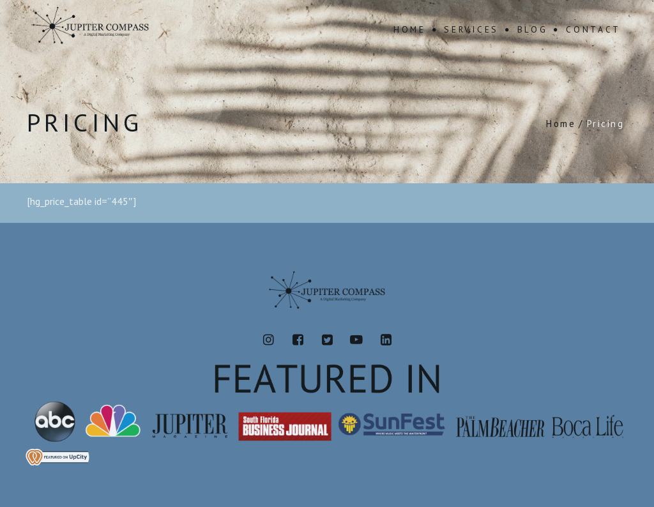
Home (409, 29)
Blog (532, 29)
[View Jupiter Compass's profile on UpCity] (327, 456)
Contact (593, 29)
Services (471, 29)
